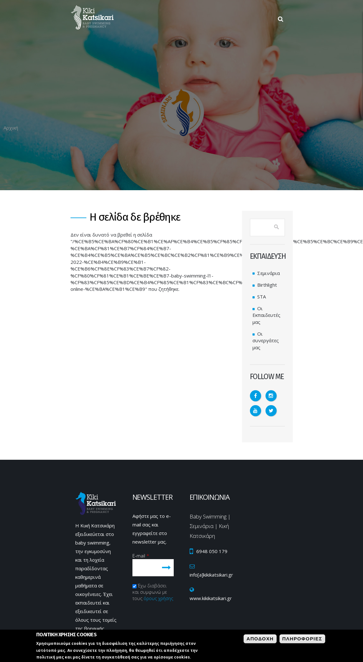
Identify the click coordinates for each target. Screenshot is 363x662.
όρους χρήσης (158, 598)
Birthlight (267, 285)
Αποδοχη (260, 639)
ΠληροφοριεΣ (302, 639)
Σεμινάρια (268, 273)
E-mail (140, 555)
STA (261, 296)
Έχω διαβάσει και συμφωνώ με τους (152, 592)
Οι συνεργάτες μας (265, 341)
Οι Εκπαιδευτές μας (266, 315)
